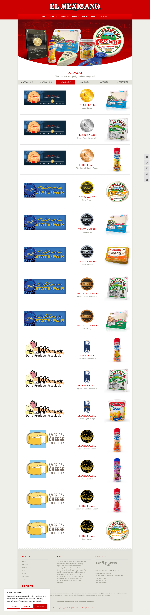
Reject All (27, 606)
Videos (85, 17)
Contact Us (104, 17)
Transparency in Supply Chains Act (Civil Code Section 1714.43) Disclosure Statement (75, 608)
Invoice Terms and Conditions (83, 602)
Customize (13, 606)
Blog (93, 17)
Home (44, 17)
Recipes (75, 17)
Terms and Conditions (64, 602)
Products (65, 17)
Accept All (40, 606)
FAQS (24, 579)
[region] (27, 600)
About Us (53, 17)
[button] (27, 82)
